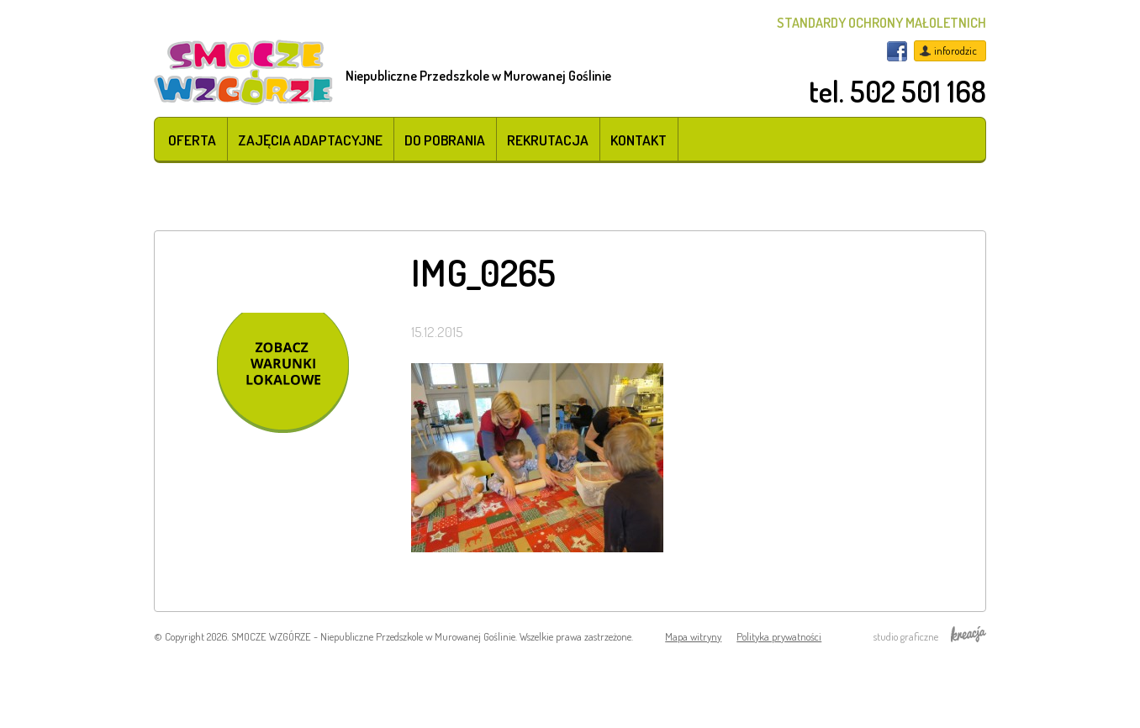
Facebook (897, 51)
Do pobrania (444, 139)
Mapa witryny (693, 636)
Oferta (192, 139)
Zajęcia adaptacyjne (310, 139)
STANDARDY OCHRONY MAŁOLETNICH (881, 22)
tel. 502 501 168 (897, 90)
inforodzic (955, 50)
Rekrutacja (547, 139)
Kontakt (638, 139)
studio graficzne (929, 636)
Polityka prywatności (778, 636)
